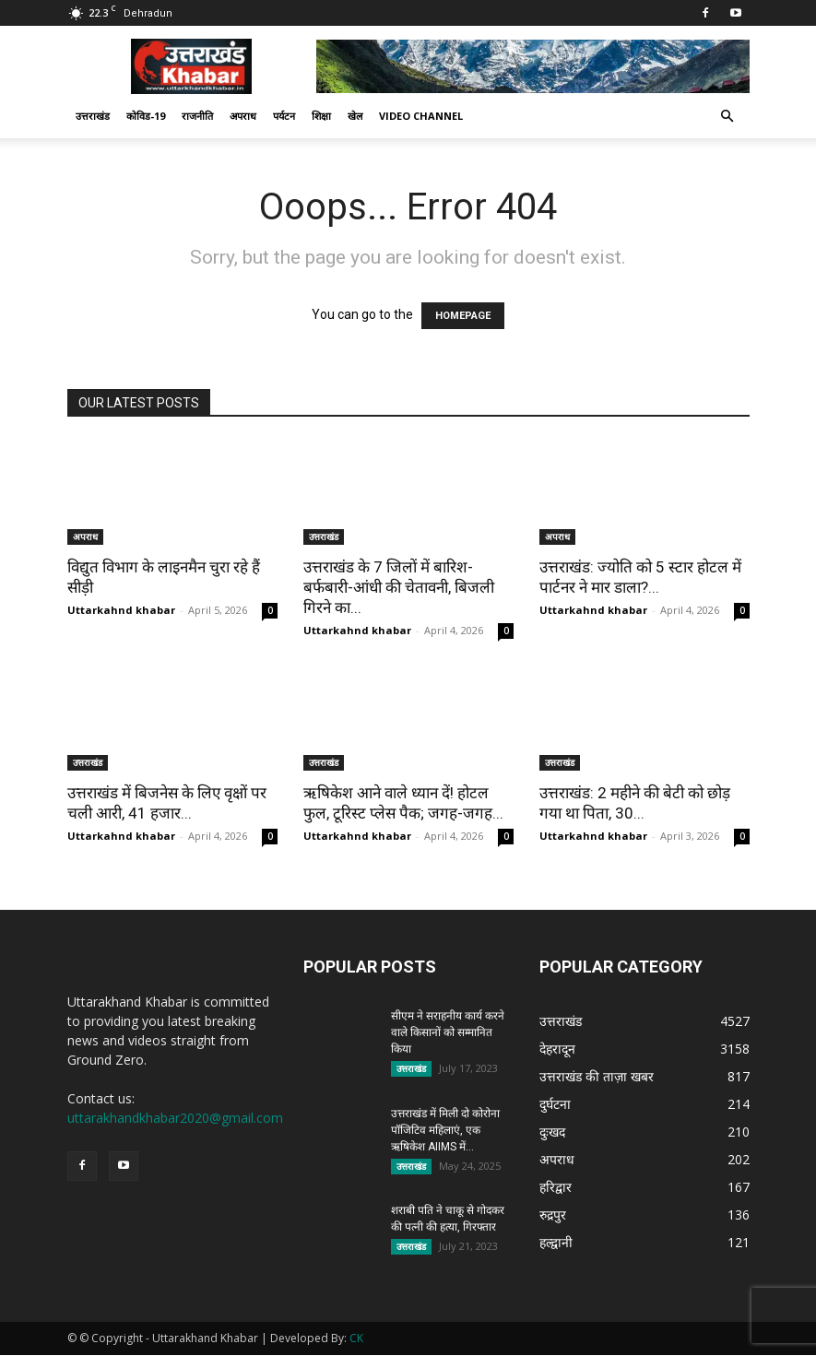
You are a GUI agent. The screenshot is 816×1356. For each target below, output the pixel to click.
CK (356, 1339)
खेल (355, 116)
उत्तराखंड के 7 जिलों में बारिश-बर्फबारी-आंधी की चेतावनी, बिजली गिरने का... (398, 587)
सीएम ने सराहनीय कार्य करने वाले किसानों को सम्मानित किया (447, 1032)
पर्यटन (284, 116)
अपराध (243, 116)
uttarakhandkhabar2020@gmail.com (175, 1117)
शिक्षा (321, 116)
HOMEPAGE (463, 316)
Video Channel (421, 116)
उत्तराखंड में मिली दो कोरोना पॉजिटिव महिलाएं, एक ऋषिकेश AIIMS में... (445, 1130)
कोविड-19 (145, 116)
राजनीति (197, 116)
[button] (727, 116)
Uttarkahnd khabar (121, 610)
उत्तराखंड (93, 116)
